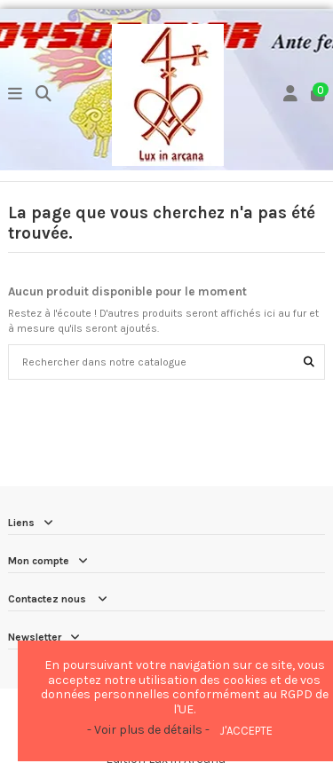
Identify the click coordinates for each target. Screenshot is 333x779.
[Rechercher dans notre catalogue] (309, 361)
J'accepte (246, 730)
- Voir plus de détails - (148, 729)
